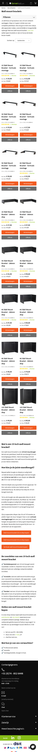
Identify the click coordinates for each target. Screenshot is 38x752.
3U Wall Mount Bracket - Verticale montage (9, 116)
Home (3, 8)
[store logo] (16, 2)
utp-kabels (16, 617)
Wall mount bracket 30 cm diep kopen (16, 540)
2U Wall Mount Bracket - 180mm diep (8, 214)
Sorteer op (10, 40)
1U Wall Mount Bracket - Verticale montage (9, 68)
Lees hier (30, 30)
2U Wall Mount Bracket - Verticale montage (27, 68)
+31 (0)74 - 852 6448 (12, 673)
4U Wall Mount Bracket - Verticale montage (27, 116)
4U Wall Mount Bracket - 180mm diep (8, 263)
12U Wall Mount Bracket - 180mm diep (8, 410)
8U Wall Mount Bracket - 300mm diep (26, 361)
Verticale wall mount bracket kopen (15, 547)
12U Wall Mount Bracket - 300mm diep (26, 410)
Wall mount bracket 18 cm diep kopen (16, 533)
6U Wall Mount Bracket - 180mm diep (8, 312)
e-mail (17, 635)
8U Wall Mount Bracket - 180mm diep (8, 361)
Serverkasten (11, 8)
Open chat (5, 711)
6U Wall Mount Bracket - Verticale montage (27, 165)
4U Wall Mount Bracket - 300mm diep (26, 263)
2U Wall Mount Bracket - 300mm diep (26, 214)
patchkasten (6, 617)
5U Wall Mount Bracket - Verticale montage (9, 165)
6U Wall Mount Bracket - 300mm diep (26, 312)
